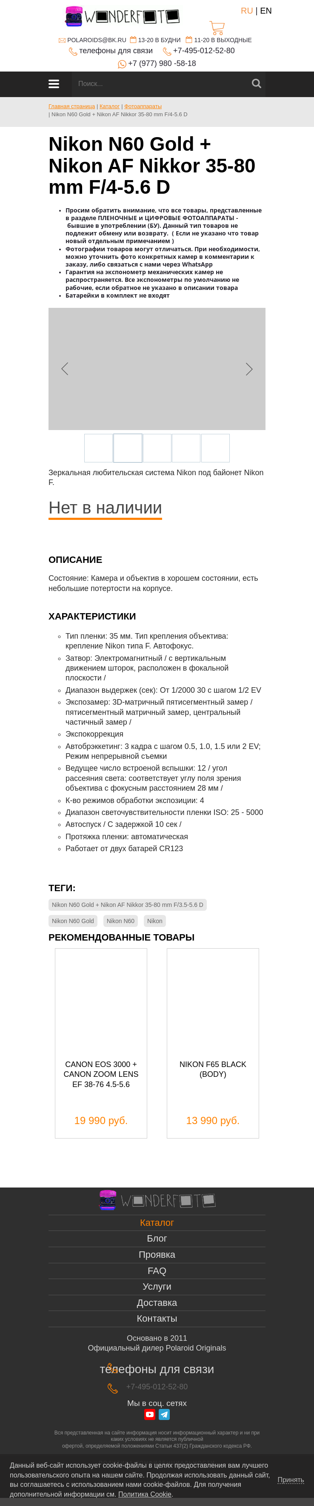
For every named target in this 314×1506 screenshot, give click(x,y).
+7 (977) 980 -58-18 (162, 63)
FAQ (157, 1270)
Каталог (157, 1222)
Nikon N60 (120, 921)
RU (247, 10)
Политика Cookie (144, 1494)
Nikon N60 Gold (73, 921)
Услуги (157, 1286)
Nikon (155, 921)
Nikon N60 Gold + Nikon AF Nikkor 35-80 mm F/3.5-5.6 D (127, 904)
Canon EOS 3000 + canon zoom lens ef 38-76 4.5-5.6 (100, 1074)
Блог (157, 1238)
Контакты (157, 1318)
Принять (290, 1480)
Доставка (157, 1302)
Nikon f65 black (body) (213, 1069)
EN (266, 10)
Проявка (157, 1254)
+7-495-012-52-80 (204, 50)
